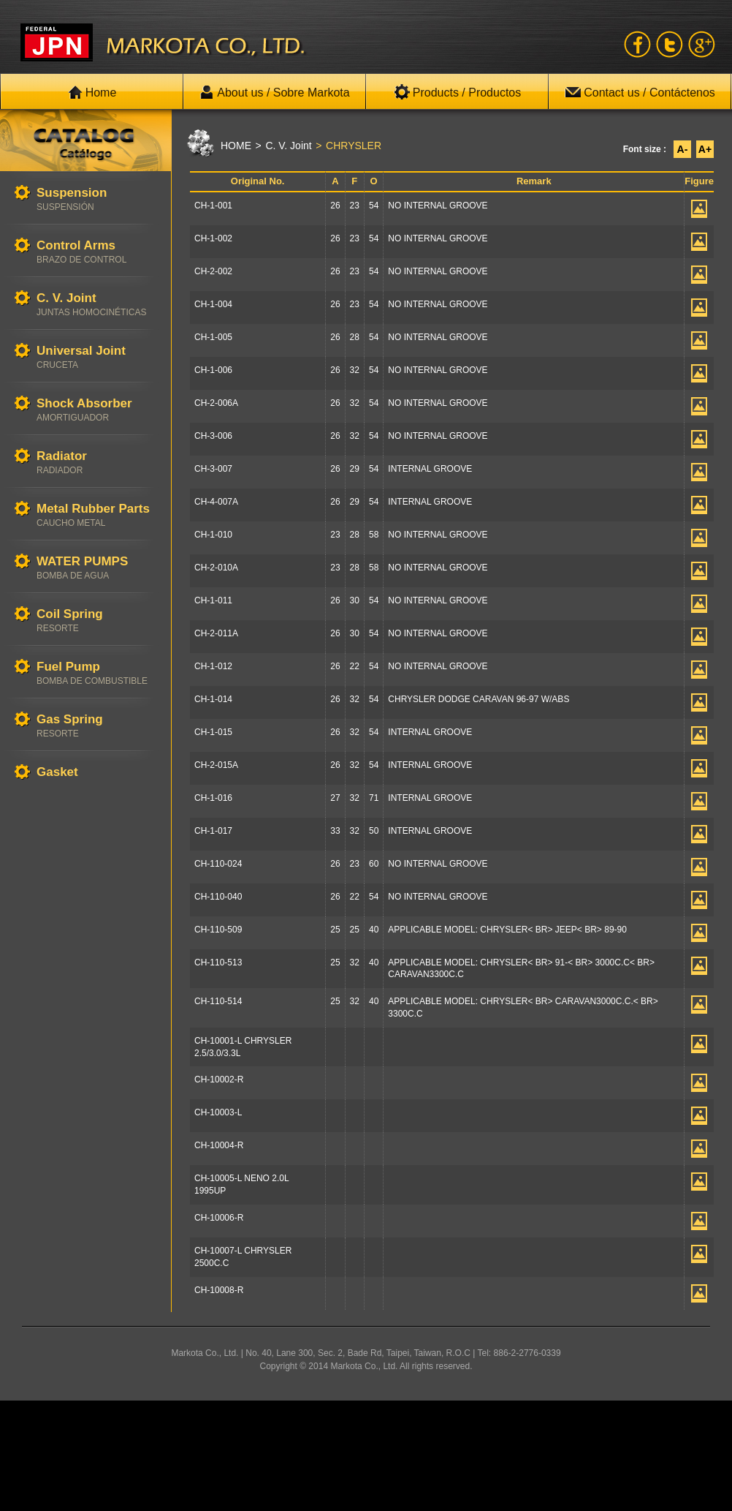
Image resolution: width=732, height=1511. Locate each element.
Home (92, 92)
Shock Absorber (96, 409)
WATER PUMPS (96, 567)
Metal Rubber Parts (96, 515)
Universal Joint (96, 357)
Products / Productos (458, 92)
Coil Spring (96, 620)
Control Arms (96, 251)
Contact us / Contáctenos (640, 92)
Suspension (96, 199)
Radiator (96, 462)
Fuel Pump (96, 673)
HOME (236, 145)
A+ (705, 149)
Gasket (96, 772)
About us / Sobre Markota (274, 92)
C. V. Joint (96, 304)
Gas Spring (96, 725)
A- (682, 149)
